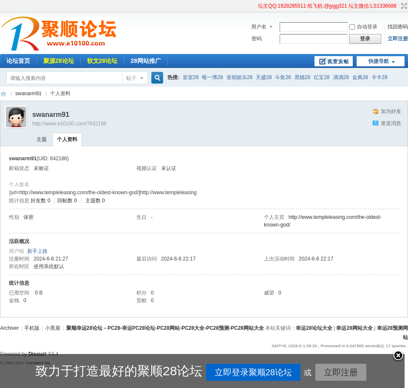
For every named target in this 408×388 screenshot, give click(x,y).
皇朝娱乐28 (239, 77)
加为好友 (391, 111)
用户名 (258, 27)
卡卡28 (379, 77)
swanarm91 (28, 93)
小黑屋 (52, 328)
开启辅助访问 (254, 6)
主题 (42, 139)
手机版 (32, 328)
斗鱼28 (283, 77)
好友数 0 (40, 201)
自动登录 (363, 27)
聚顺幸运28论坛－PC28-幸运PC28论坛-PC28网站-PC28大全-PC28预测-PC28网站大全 (3, 94)
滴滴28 (341, 77)
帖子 (131, 78)
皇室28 (190, 77)
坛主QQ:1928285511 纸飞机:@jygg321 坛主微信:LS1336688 (327, 6)
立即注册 (398, 39)
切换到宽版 (403, 6)
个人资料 (67, 139)
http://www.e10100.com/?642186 (69, 124)
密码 (257, 39)
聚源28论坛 (58, 60)
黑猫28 (302, 77)
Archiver (9, 328)
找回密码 (398, 27)
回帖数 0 (67, 201)
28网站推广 (145, 60)
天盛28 (264, 77)
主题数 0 (95, 201)
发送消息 (391, 123)
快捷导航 (378, 61)
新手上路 (37, 251)
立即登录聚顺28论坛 (218, 372)
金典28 (360, 77)
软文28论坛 (102, 60)
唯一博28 (212, 77)
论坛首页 (18, 60)
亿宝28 (321, 77)
